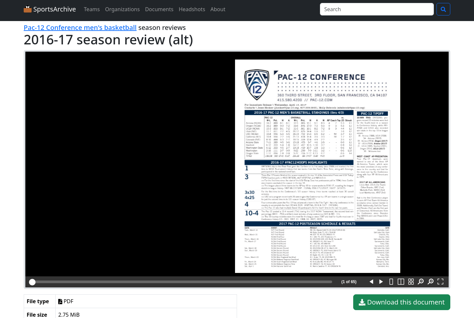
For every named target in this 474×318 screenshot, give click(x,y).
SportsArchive (50, 9)
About (217, 9)
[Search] (377, 9)
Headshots (192, 9)
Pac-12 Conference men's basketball (80, 27)
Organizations (122, 9)
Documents (159, 9)
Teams (92, 9)
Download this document (402, 302)
